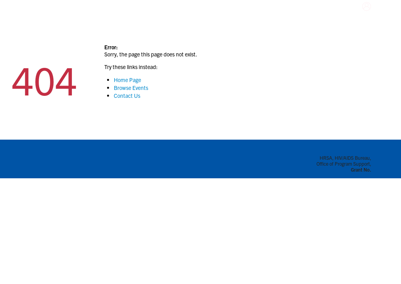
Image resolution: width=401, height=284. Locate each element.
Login (358, 15)
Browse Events (131, 87)
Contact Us (127, 95)
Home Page (127, 79)
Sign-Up (372, 15)
